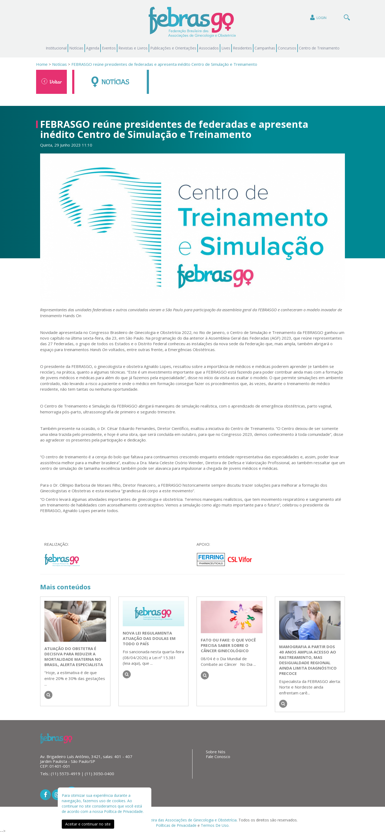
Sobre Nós (215, 751)
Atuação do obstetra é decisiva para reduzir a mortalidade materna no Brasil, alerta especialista (73, 656)
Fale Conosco (218, 756)
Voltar (51, 81)
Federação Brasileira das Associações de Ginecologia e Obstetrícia (179, 820)
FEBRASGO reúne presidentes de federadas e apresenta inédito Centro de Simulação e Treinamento (164, 64)
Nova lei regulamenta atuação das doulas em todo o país (149, 638)
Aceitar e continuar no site (88, 824)
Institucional (56, 48)
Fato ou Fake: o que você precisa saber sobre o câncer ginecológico (228, 645)
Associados (209, 48)
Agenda (92, 48)
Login (317, 17)
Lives (225, 48)
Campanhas (265, 48)
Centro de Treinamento (319, 48)
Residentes (242, 48)
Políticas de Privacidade (176, 825)
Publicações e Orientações (173, 48)
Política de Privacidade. (124, 811)
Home (42, 64)
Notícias (76, 48)
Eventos (109, 48)
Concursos (287, 48)
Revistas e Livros (133, 48)
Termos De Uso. (215, 825)
